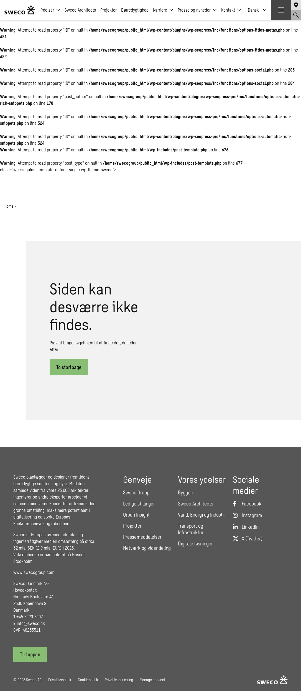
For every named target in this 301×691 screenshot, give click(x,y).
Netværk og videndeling (147, 548)
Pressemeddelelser (142, 537)
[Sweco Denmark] (19, 10)
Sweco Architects (80, 9)
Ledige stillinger (139, 504)
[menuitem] (257, 10)
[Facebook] (247, 503)
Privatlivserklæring (119, 679)
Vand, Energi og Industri (201, 515)
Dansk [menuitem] (253, 9)
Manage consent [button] (152, 679)
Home (9, 206)
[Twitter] (247, 538)
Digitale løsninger (195, 543)
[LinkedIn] (246, 527)
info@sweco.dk (31, 623)
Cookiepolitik (88, 679)
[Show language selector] (296, 5)
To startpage (68, 367)
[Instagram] (247, 515)
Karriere (163, 10)
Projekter (108, 9)
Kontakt (231, 10)
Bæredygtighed (135, 9)
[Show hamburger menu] (281, 10)
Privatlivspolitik (59, 679)
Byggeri (185, 492)
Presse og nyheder (197, 10)
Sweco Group (136, 492)
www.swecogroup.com (33, 572)
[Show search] (296, 15)
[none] (257, 10)
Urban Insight (136, 515)
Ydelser (50, 10)
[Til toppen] (30, 654)
